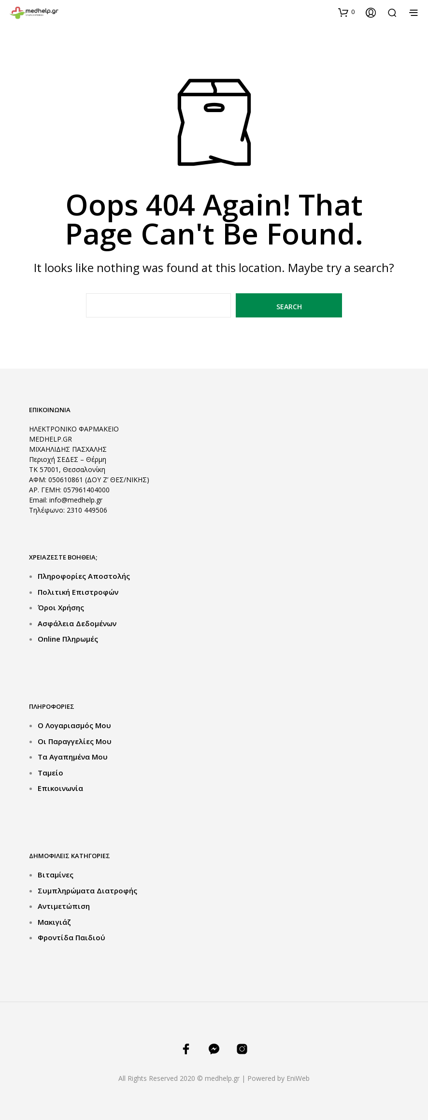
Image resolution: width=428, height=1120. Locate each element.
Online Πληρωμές (68, 639)
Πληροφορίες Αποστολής (84, 576)
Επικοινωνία (60, 788)
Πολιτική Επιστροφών (78, 592)
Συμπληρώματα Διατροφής (87, 890)
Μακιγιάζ (54, 922)
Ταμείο (50, 772)
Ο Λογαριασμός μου (74, 725)
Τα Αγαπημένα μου (73, 756)
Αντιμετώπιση (64, 906)
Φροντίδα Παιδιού (71, 937)
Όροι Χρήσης (61, 607)
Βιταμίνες (55, 874)
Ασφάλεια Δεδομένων (77, 623)
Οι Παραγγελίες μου (75, 741)
